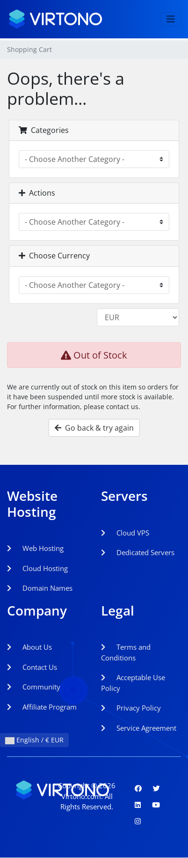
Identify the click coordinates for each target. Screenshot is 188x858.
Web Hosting (35, 548)
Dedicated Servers (137, 552)
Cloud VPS (125, 532)
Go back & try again (94, 428)
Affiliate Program (42, 706)
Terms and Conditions (126, 652)
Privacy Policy (131, 707)
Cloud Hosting (37, 568)
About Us (29, 647)
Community (33, 686)
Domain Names (39, 588)
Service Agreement (138, 728)
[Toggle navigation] (170, 19)
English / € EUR (34, 739)
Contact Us (32, 667)
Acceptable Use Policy (133, 683)
